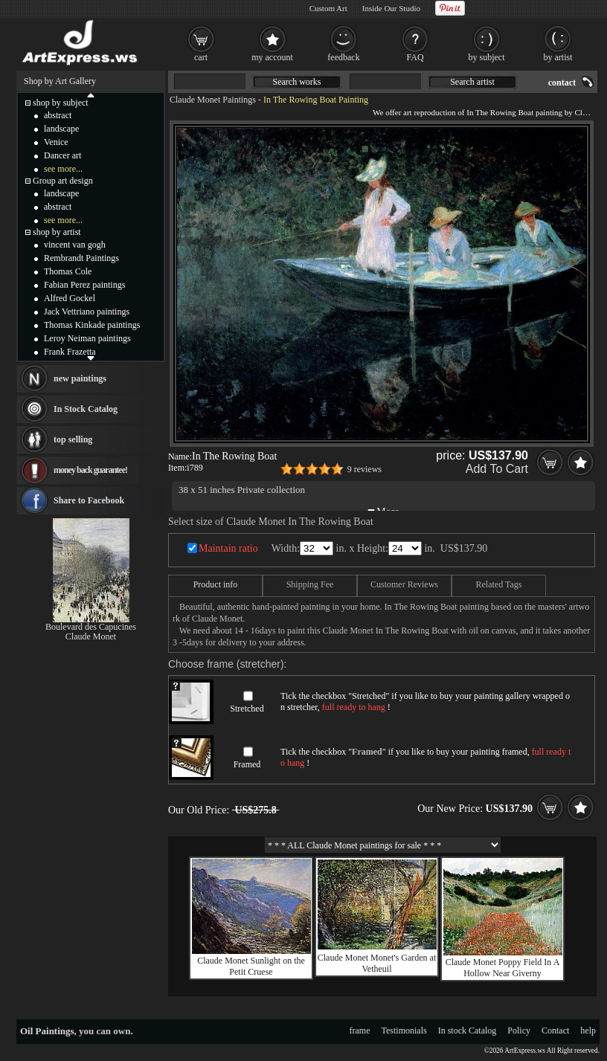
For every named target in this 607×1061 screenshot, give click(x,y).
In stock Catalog (467, 1030)
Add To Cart (497, 468)
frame (360, 1030)
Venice (56, 142)
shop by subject (61, 102)
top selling (73, 439)
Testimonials (404, 1030)
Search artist (472, 82)
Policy (518, 1030)
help (588, 1030)
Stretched (246, 708)
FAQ (414, 57)
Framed (247, 764)
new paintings (80, 378)
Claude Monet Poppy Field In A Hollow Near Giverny (503, 967)
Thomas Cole (67, 271)
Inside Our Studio (391, 8)
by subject (487, 57)
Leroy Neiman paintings (87, 338)
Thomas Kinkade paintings (92, 325)
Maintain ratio (228, 548)
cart (201, 57)
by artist (558, 57)
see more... (63, 169)
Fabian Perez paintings (84, 285)
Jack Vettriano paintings (86, 311)
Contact (555, 1030)
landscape (61, 128)
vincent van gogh (75, 244)
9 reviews (364, 469)
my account (272, 57)
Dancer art (62, 155)
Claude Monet (90, 636)
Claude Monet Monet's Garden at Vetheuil (377, 963)
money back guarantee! (90, 470)
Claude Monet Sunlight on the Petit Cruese (251, 966)
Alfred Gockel (69, 298)
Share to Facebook (89, 500)
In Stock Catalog (86, 409)
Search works (297, 82)
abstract (57, 115)
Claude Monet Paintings (213, 99)
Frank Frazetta (70, 351)
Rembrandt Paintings (81, 258)
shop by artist (57, 232)
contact (562, 82)
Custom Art (328, 8)
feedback (343, 57)
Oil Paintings (47, 1030)
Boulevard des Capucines (90, 627)
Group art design (63, 180)
